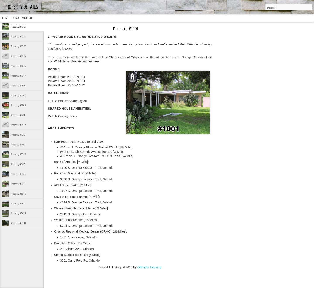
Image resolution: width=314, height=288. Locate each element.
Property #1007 (18, 46)
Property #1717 (18, 134)
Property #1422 (18, 124)
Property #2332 (18, 144)
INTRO (15, 18)
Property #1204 (18, 105)
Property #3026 (18, 154)
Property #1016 (18, 65)
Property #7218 (18, 223)
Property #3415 (18, 164)
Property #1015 (18, 56)
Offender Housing (149, 267)
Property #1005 (18, 36)
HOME (5, 18)
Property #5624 (18, 213)
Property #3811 (18, 183)
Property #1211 (18, 115)
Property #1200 (18, 95)
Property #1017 (18, 75)
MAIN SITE (27, 18)
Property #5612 (18, 203)
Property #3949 (18, 193)
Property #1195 (18, 85)
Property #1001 (18, 26)
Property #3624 (18, 174)
